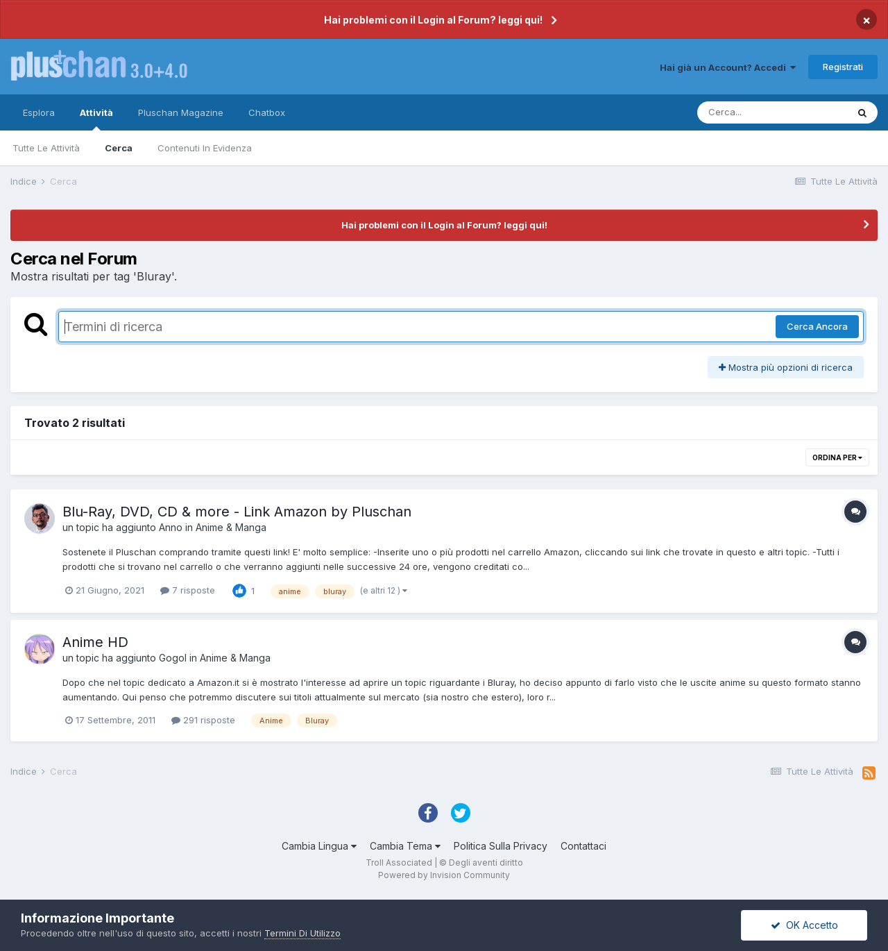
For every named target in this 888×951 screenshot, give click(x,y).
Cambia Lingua (319, 846)
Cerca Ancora (817, 326)
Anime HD (95, 642)
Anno (170, 527)
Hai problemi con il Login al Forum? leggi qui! (433, 20)
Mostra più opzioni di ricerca (786, 367)
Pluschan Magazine (180, 112)
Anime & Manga (231, 527)
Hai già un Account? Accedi (728, 67)
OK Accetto (804, 925)
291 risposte (203, 719)
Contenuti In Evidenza (204, 147)
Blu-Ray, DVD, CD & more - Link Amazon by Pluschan (236, 511)
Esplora (39, 112)
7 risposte (187, 590)
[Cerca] (772, 112)
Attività (96, 119)
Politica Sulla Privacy (500, 846)
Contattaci (583, 846)
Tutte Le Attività (46, 147)
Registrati (843, 66)
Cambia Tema (405, 846)
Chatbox (266, 112)
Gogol (173, 658)
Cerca (119, 147)
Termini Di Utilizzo (302, 933)
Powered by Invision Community (444, 875)
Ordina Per (837, 457)
